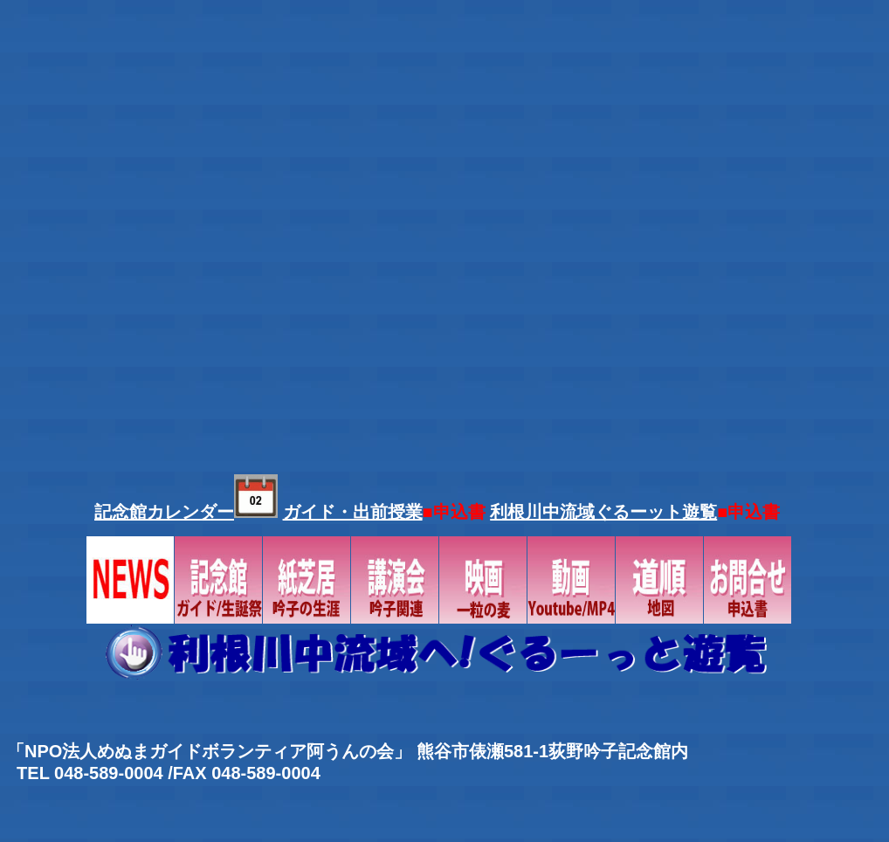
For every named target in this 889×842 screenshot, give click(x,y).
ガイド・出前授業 (353, 511)
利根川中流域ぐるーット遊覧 (603, 511)
